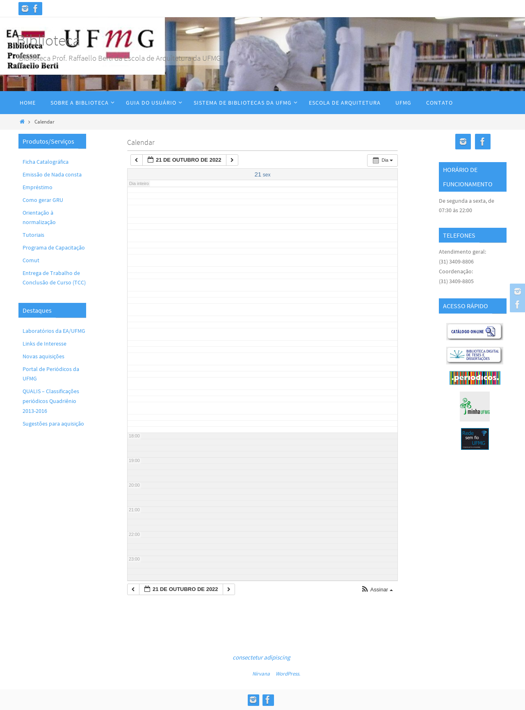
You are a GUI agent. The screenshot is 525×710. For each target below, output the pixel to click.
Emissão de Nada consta (52, 174)
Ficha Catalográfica (45, 161)
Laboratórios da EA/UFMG (54, 330)
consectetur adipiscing (261, 657)
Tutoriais (33, 234)
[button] (377, 590)
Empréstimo (37, 187)
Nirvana (261, 673)
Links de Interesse (44, 343)
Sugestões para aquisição (53, 423)
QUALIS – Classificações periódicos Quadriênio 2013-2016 (51, 401)
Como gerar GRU (43, 200)
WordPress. (288, 673)
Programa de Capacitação (54, 247)
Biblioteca (48, 40)
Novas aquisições (43, 356)
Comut (31, 260)
